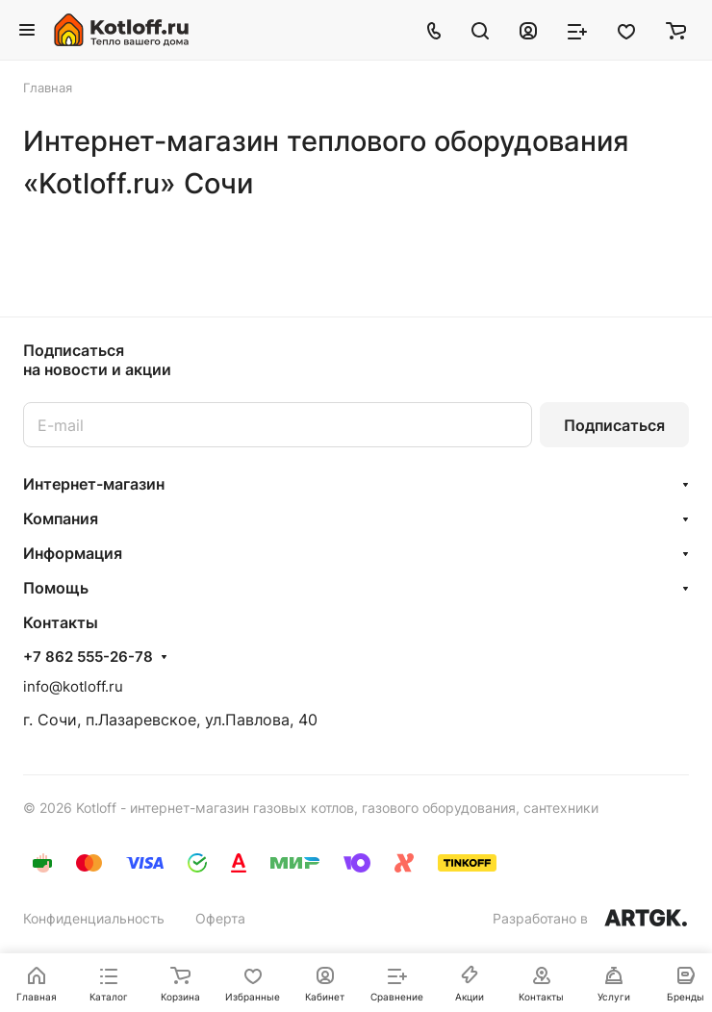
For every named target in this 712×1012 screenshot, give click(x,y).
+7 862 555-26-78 (88, 657)
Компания (60, 518)
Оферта (220, 918)
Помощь (56, 587)
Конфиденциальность (94, 918)
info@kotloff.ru (73, 686)
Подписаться (614, 425)
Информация (72, 553)
